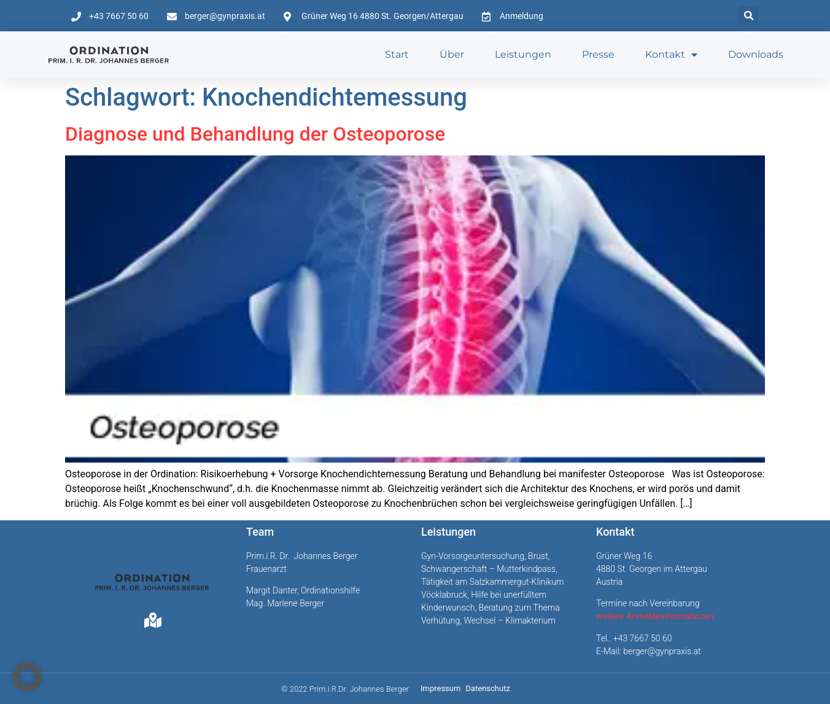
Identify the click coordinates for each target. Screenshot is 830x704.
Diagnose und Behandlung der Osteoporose (255, 134)
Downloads (755, 54)
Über (452, 54)
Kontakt (671, 55)
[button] (748, 15)
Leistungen (523, 54)
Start (397, 54)
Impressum (440, 688)
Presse (598, 54)
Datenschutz (487, 688)
